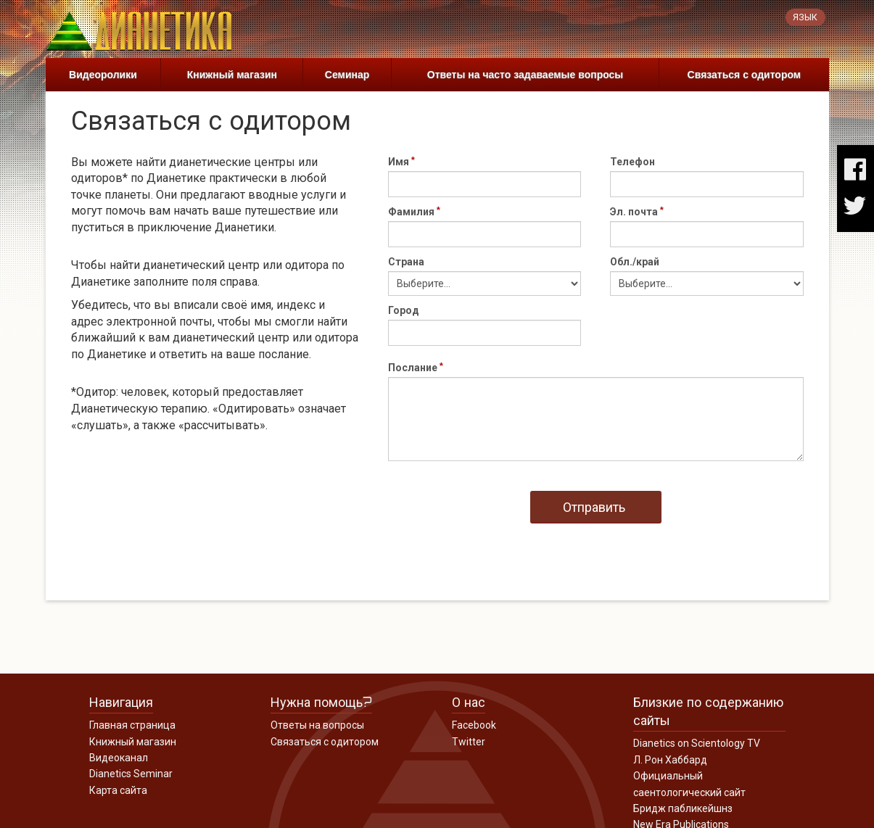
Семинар (347, 74)
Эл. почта (634, 212)
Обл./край (634, 262)
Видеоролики (103, 74)
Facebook (474, 725)
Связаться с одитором (744, 74)
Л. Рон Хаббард (670, 760)
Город (403, 310)
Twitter (468, 742)
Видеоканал (118, 757)
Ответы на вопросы (317, 725)
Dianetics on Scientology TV (696, 743)
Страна (406, 262)
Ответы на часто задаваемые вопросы (525, 74)
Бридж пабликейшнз (683, 808)
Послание (412, 367)
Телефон (632, 161)
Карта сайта (118, 790)
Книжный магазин (232, 74)
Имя (398, 161)
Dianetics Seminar (131, 773)
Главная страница (132, 725)
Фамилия (411, 212)
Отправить (594, 507)
